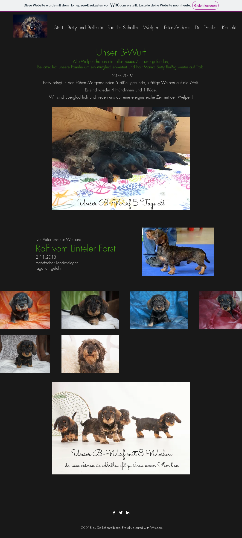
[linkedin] (127, 512)
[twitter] (121, 512)
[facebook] (114, 512)
